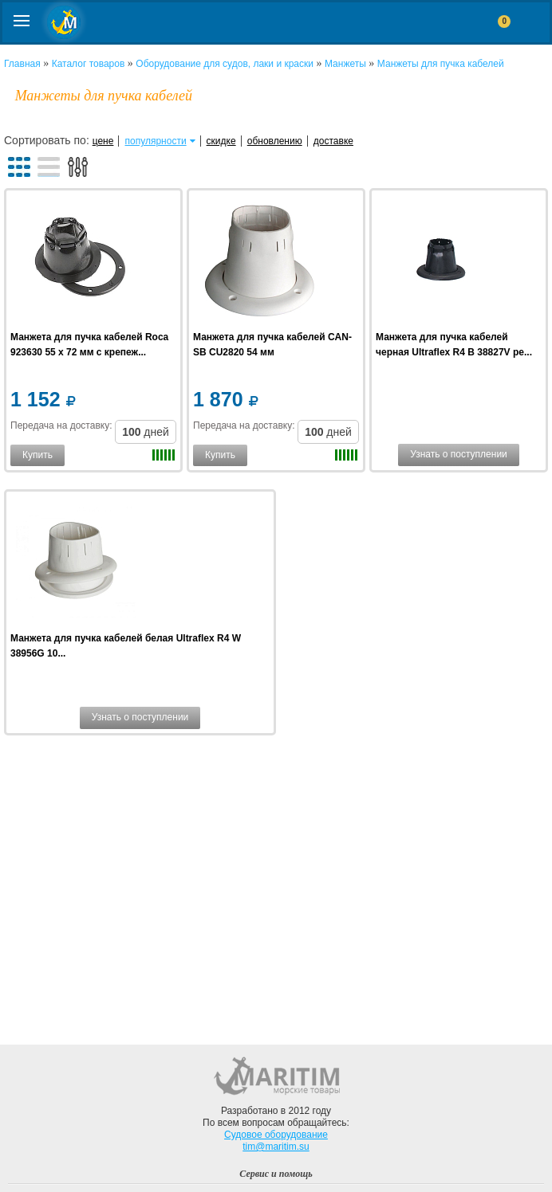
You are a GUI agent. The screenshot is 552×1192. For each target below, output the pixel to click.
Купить (37, 455)
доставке (333, 141)
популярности (156, 141)
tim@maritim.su (276, 1146)
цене (103, 141)
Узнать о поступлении (458, 454)
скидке (221, 141)
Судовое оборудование (276, 1134)
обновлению (274, 141)
